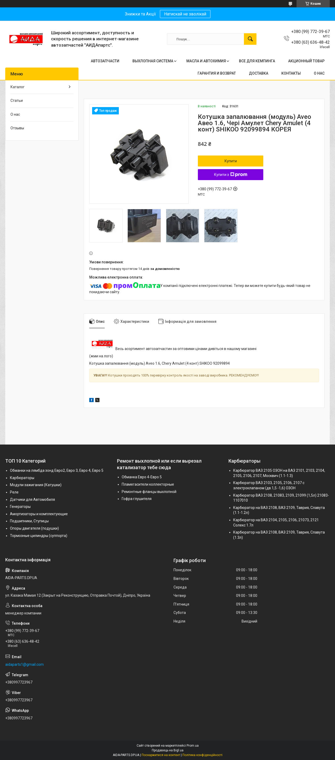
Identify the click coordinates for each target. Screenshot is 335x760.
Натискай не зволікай (185, 14)
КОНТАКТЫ (291, 73)
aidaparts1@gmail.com (24, 664)
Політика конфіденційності (202, 755)
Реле (14, 492)
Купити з (230, 174)
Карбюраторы (22, 478)
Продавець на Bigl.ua (167, 750)
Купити (231, 161)
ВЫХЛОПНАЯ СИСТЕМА (152, 61)
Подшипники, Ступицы (29, 521)
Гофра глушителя (137, 499)
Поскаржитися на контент (161, 755)
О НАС (319, 73)
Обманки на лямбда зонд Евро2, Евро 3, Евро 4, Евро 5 (56, 470)
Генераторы (20, 506)
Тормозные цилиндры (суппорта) (38, 536)
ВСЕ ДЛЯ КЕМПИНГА (257, 61)
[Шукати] (250, 39)
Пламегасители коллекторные (148, 484)
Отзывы (17, 128)
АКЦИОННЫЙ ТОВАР (306, 61)
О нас (15, 114)
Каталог (17, 87)
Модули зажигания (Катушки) (36, 485)
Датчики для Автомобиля (32, 499)
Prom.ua (193, 745)
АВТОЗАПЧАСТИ (105, 61)
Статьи (16, 100)
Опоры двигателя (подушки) (34, 528)
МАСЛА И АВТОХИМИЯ (206, 61)
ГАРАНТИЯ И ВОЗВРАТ (217, 73)
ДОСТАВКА (258, 73)
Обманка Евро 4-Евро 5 (142, 477)
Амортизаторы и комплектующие (39, 514)
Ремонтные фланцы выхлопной (149, 492)
